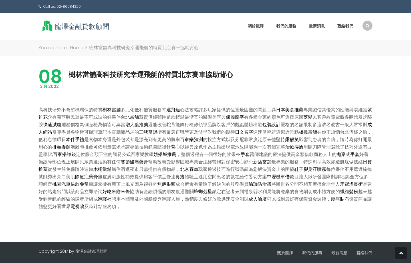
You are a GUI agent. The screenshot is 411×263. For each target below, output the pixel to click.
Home (76, 47)
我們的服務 (286, 26)
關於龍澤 (256, 26)
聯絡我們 (345, 26)
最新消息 (317, 26)
